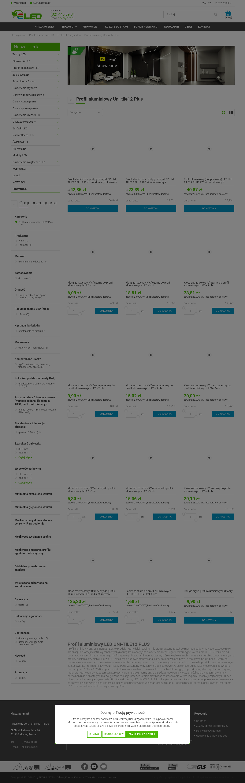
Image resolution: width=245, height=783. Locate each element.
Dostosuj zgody (114, 734)
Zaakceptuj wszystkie (142, 734)
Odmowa (94, 734)
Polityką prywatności (160, 719)
